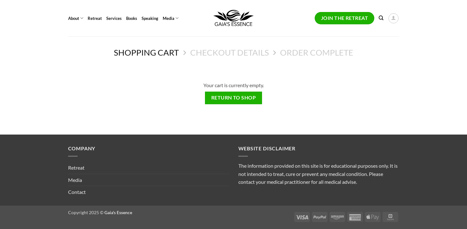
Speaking (150, 18)
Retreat (95, 18)
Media (170, 18)
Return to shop (233, 97)
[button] (393, 18)
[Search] (381, 18)
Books (131, 18)
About (75, 18)
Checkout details (229, 52)
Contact (77, 192)
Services (114, 18)
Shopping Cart (146, 52)
